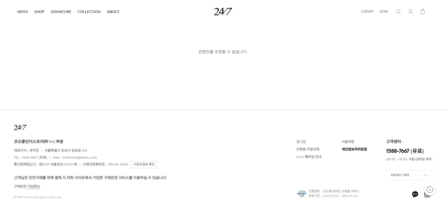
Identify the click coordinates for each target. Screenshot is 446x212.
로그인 (301, 142)
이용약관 (348, 142)
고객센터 (393, 141)
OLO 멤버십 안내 (308, 157)
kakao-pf (415, 194)
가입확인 (33, 187)
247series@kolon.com (79, 157)
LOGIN (367, 11)
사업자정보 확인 (144, 164)
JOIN (383, 11)
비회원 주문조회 (307, 149)
